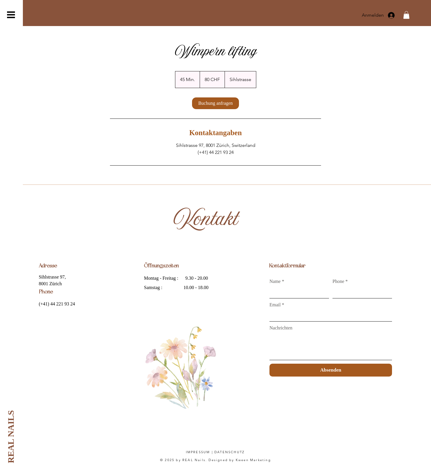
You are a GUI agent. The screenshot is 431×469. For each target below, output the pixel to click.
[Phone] (360, 292)
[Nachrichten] (330, 347)
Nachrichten (280, 327)
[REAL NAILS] (11, 436)
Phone (340, 281)
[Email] (328, 315)
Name (276, 281)
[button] (11, 14)
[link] (215, 103)
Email (276, 305)
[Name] (297, 292)
